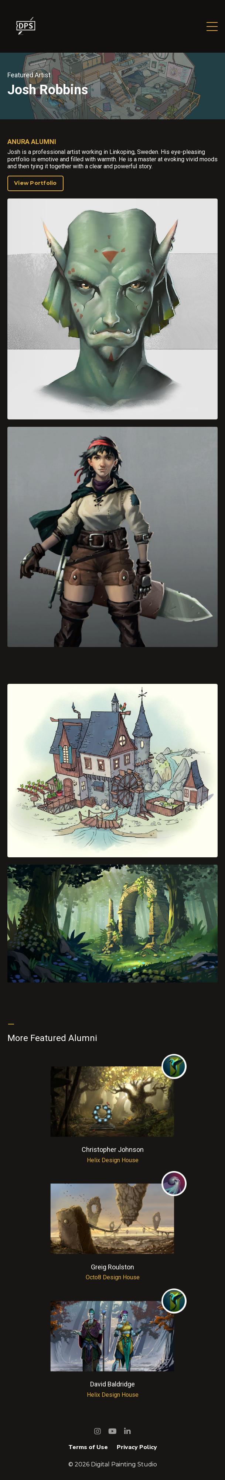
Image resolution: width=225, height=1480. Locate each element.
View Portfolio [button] (35, 183)
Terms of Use (88, 1447)
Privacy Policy (137, 1447)
